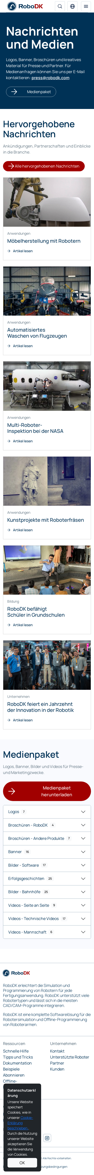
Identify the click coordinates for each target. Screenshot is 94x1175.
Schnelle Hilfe (16, 1051)
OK (22, 1162)
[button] (72, 6)
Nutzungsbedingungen (51, 1166)
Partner (57, 1063)
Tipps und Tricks (18, 1057)
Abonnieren (14, 1075)
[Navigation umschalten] (86, 6)
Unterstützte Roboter (69, 1057)
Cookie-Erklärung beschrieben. (20, 1122)
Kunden (57, 1069)
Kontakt (57, 1051)
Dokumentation (17, 1063)
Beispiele (11, 1069)
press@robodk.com (50, 77)
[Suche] (60, 6)
